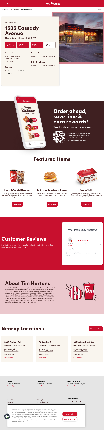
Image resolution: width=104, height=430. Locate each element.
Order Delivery (23, 45)
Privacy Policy (41, 400)
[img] (80, 402)
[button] (7, 416)
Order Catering (36, 45)
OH (11, 9)
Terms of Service (42, 402)
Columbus (16, 9)
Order (8, 3)
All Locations (5, 9)
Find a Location (95, 329)
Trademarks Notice (43, 404)
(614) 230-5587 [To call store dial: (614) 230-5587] (10, 61)
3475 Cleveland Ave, (80, 350)
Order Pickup (10, 45)
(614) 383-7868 (9, 354)
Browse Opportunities (14, 386)
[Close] (81, 407)
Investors (10, 402)
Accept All (69, 414)
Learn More (41, 386)
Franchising (11, 400)
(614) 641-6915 (78, 354)
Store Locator (71, 386)
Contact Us (10, 404)
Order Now (17, 204)
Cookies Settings (70, 419)
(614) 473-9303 (44, 354)
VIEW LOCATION (8, 358)
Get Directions (50, 45)
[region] (46, 415)
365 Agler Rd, (46, 350)
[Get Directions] (17, 57)
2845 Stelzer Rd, (11, 350)
